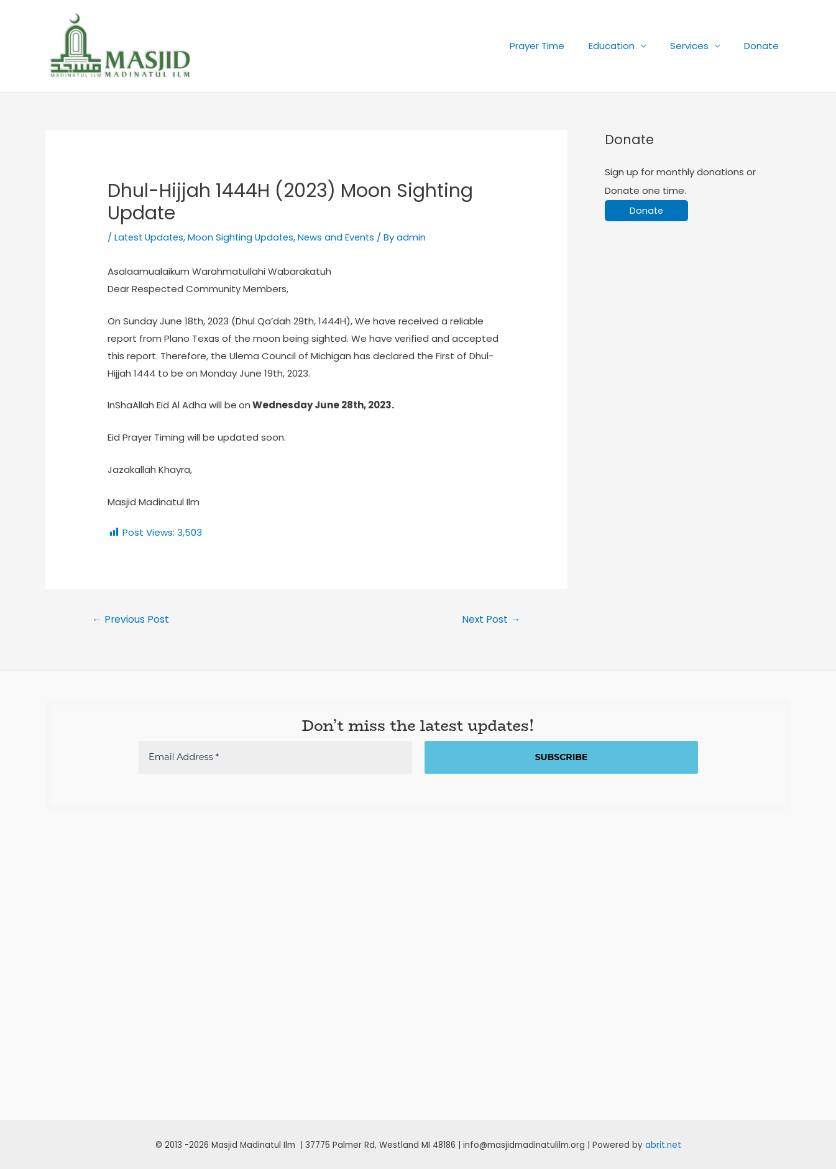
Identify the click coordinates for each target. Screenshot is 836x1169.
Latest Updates (150, 237)
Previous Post (131, 619)
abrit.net (663, 1145)
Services (697, 45)
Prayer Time (555, 45)
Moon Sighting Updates (245, 237)
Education (625, 45)
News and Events (343, 237)
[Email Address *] (275, 757)
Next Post (490, 619)
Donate (764, 45)
